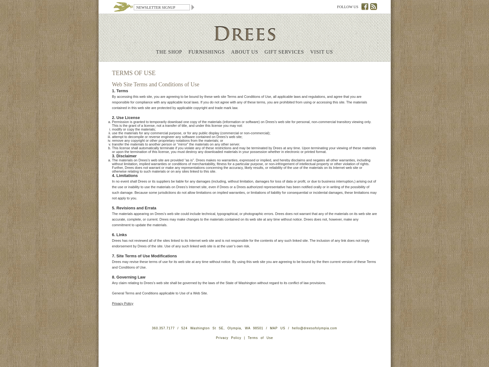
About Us (244, 52)
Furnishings (206, 52)
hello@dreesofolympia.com (314, 328)
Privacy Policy (122, 303)
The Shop (169, 52)
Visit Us (321, 52)
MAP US (277, 328)
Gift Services (284, 52)
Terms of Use (260, 338)
